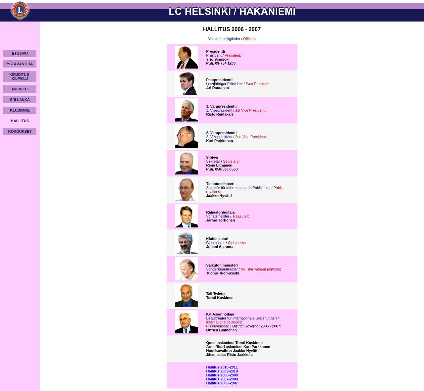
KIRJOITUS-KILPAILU (20, 76)
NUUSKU (19, 89)
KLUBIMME (19, 110)
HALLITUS (20, 121)
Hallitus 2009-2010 (222, 371)
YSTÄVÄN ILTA (20, 64)
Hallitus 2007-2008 (222, 379)
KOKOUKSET (19, 131)
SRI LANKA (20, 100)
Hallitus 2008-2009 (222, 375)
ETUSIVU (20, 53)
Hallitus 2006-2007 (222, 383)
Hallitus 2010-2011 (222, 367)
